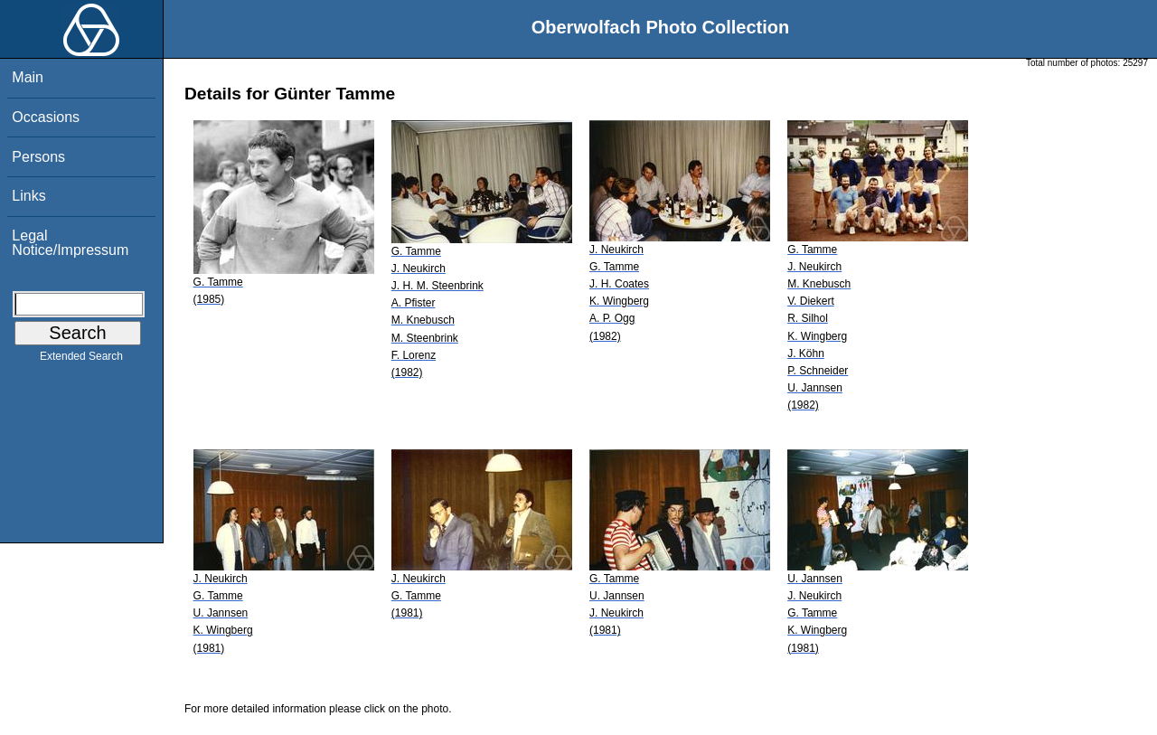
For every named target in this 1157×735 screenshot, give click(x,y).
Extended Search (81, 359)
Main (27, 77)
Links (28, 195)
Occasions (46, 117)
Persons (38, 157)
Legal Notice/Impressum (70, 243)
